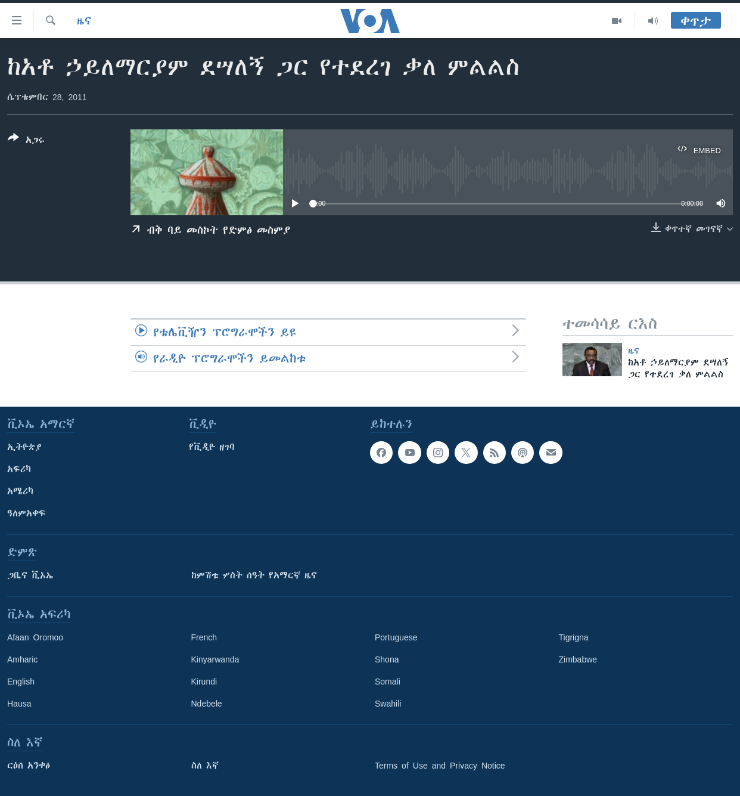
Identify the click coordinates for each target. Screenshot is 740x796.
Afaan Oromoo (35, 637)
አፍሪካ (19, 469)
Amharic (22, 659)
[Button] (26, 141)
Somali (387, 681)
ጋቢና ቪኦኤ (30, 575)
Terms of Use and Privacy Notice (440, 765)
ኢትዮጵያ (24, 447)
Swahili (388, 703)
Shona (387, 659)
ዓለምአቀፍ (26, 513)
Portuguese (396, 637)
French (204, 637)
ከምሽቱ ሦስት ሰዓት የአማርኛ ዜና (254, 575)
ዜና (84, 21)
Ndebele (206, 703)
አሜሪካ (20, 491)
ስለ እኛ (205, 765)
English (21, 681)
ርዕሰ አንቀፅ (28, 765)
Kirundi (204, 681)
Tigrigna (574, 637)
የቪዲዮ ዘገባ (212, 447)
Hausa (19, 703)
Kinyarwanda (215, 659)
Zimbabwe (578, 659)
